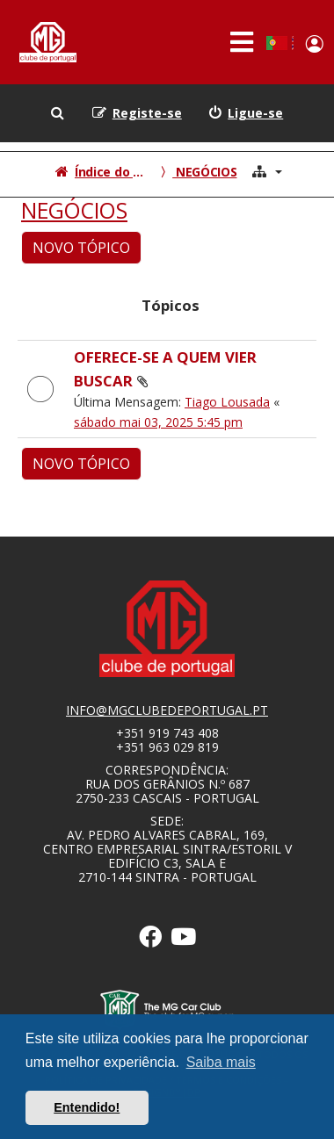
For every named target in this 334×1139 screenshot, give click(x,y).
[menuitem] (246, 113)
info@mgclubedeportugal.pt (167, 710)
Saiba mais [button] (221, 1062)
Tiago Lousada (227, 401)
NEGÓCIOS (74, 211)
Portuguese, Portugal (276, 43)
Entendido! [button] (87, 1107)
